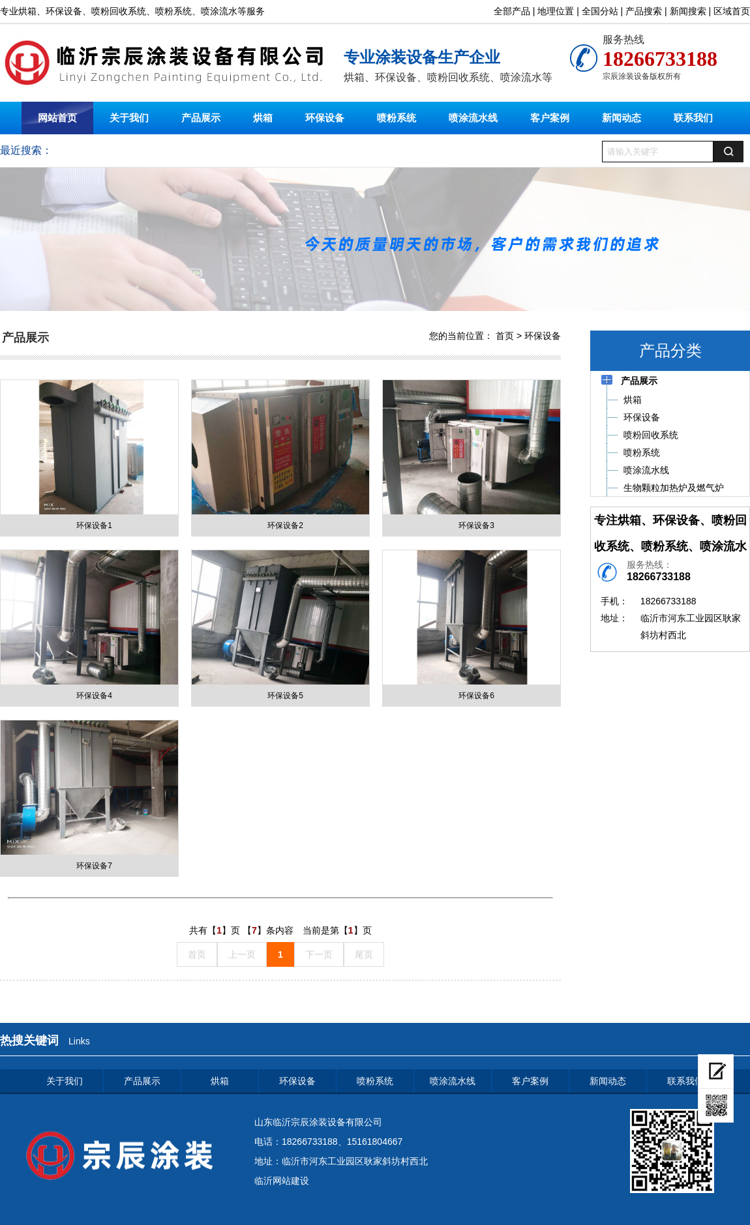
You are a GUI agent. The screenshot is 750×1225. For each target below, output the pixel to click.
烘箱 (263, 117)
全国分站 (600, 11)
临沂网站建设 (281, 1180)
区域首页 (731, 11)
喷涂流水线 (473, 117)
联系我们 (693, 117)
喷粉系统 (396, 117)
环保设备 (324, 117)
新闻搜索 (688, 11)
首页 (505, 336)
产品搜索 (643, 11)
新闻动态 (621, 117)
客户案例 (549, 117)
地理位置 (555, 11)
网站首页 (57, 117)
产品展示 (200, 117)
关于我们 (129, 117)
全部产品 (512, 11)
